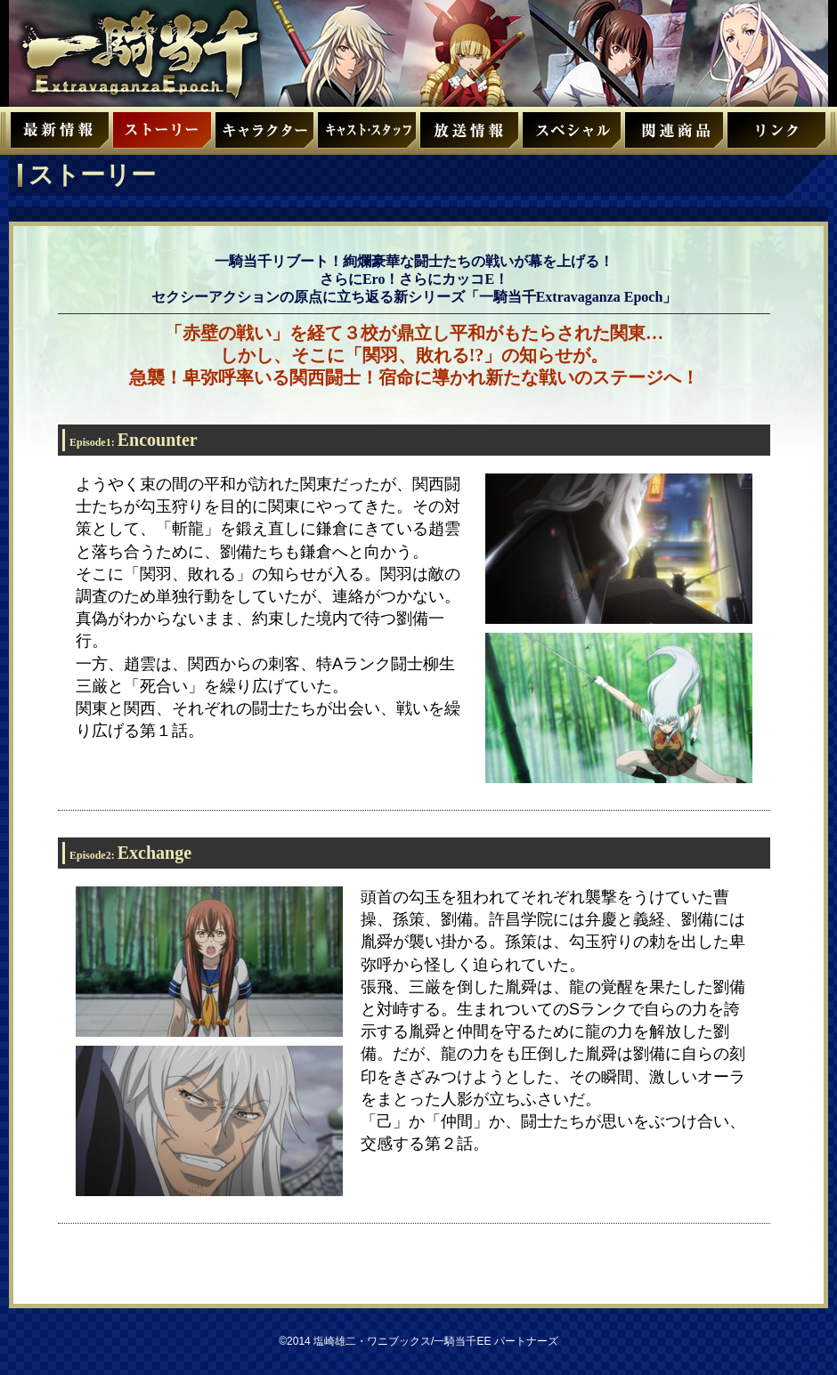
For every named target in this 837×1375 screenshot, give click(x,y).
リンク (776, 135)
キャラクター (264, 135)
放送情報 (469, 135)
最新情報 (60, 135)
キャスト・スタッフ (367, 135)
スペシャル (572, 135)
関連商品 (674, 135)
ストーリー (162, 135)
